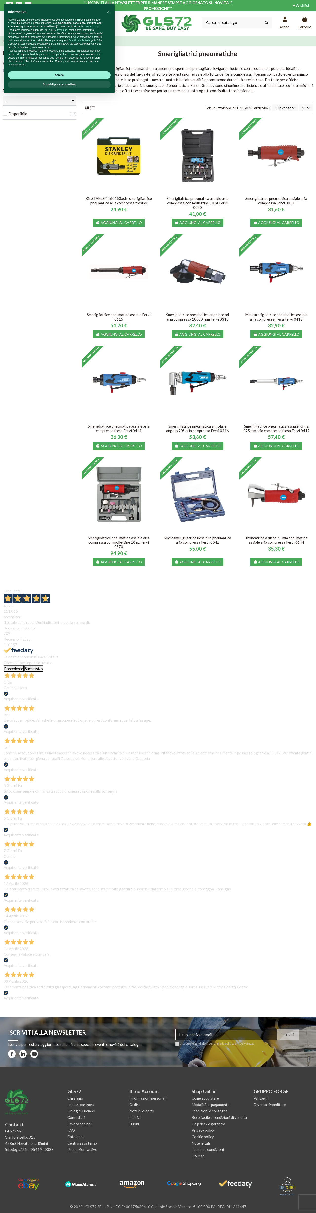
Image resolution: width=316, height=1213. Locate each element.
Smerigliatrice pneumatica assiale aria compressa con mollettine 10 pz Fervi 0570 (119, 542)
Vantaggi (261, 1098)
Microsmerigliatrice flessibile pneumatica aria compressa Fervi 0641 (197, 540)
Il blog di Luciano (81, 1111)
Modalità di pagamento (211, 1104)
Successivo (34, 668)
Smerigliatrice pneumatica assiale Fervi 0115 (119, 316)
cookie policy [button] (91, 1142)
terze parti (62, 1146)
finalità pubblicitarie (79, 1156)
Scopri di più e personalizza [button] (59, 1200)
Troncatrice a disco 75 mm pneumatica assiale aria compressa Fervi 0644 (276, 540)
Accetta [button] (59, 1191)
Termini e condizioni (208, 1149)
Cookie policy (203, 1136)
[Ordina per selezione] (285, 107)
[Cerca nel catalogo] (266, 22)
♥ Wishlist (301, 5)
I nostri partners (80, 1104)
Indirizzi (135, 1117)
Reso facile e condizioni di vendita (219, 1117)
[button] (108, 1128)
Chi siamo (75, 1098)
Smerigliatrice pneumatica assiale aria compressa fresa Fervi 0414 (119, 428)
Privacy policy (203, 1130)
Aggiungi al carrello (119, 222)
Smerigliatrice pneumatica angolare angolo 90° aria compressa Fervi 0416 (197, 428)
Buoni (134, 1124)
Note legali (201, 1143)
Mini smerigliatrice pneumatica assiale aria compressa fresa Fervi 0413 (276, 316)
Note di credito (141, 1111)
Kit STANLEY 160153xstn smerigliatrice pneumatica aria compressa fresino (119, 200)
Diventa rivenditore (270, 1104)
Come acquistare (205, 1098)
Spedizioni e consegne (210, 1111)
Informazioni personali (147, 1098)
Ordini (134, 1104)
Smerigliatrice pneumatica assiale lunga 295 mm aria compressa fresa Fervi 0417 (276, 428)
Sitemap (198, 1156)
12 (306, 108)
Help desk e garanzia (208, 1124)
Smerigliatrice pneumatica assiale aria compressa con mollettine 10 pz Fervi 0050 (197, 203)
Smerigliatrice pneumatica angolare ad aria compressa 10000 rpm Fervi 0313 (197, 316)
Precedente (13, 668)
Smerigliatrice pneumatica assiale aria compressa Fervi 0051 (276, 200)
